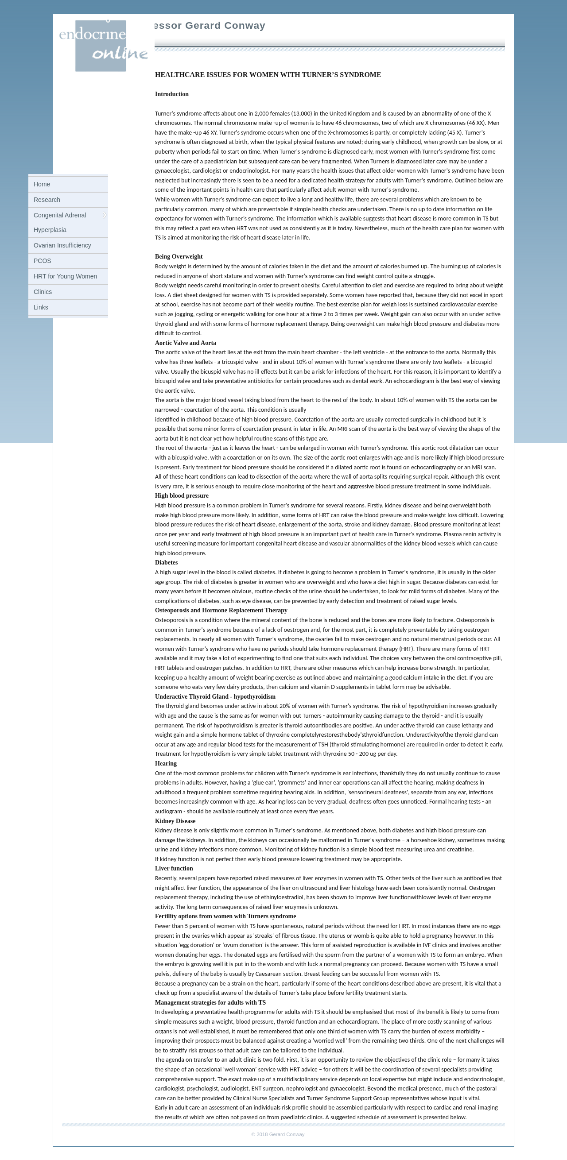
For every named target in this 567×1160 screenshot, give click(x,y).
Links (41, 307)
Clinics (43, 291)
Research (47, 199)
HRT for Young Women (65, 276)
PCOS (42, 260)
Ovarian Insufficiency (62, 245)
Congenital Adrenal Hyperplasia (60, 222)
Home (42, 184)
